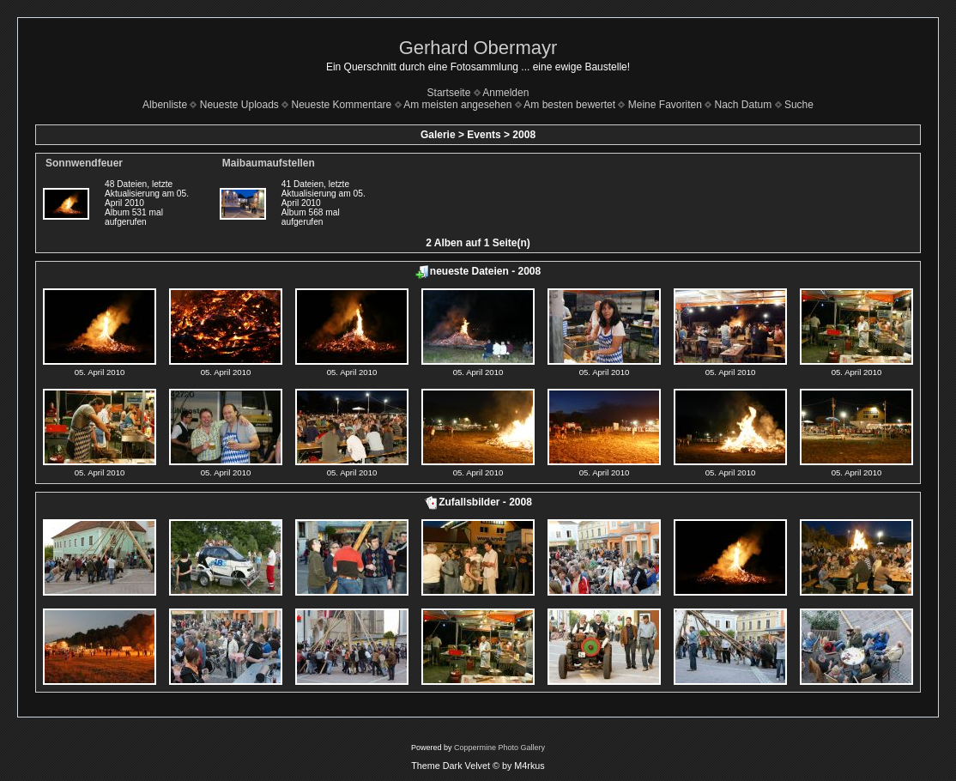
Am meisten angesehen (457, 105)
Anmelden (505, 93)
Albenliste (164, 105)
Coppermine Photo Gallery (499, 747)
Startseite (449, 93)
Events (483, 135)
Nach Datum (743, 105)
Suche (799, 105)
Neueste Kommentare (342, 105)
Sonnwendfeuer (84, 163)
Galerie (438, 135)
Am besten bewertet (569, 105)
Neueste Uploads (239, 105)
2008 (523, 135)
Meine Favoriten (665, 105)
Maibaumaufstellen (268, 163)
